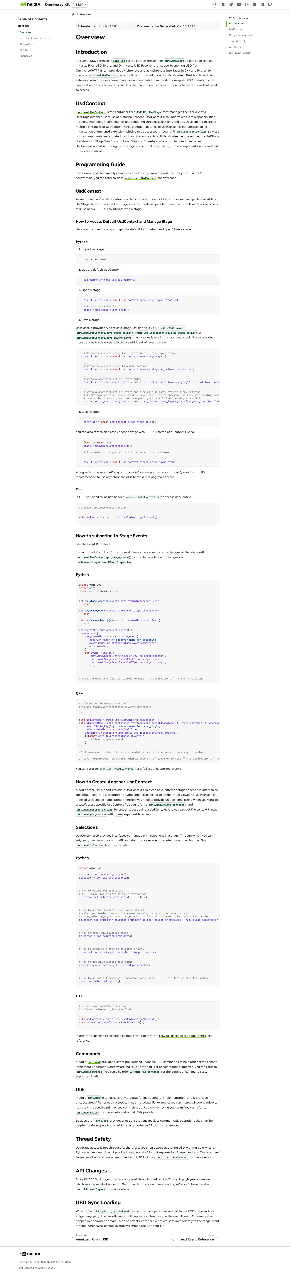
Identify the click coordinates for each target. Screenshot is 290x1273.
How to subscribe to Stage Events (182, 1036)
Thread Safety (238, 41)
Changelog (26, 55)
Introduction (236, 23)
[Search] (215, 4)
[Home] (73, 14)
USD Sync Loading (240, 53)
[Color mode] (223, 4)
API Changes (236, 47)
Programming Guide (241, 35)
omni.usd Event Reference (35, 38)
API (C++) (25, 50)
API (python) (27, 44)
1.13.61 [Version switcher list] (78, 4)
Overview (25, 32)
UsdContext (176, 75)
